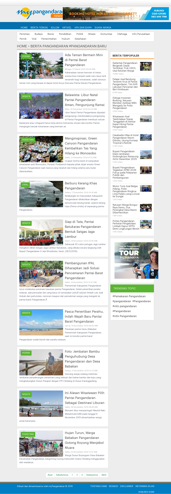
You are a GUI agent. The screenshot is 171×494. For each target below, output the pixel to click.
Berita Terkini (39, 28)
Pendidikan (68, 34)
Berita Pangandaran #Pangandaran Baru (69, 46)
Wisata (96, 34)
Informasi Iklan (144, 486)
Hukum (93, 39)
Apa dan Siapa (83, 28)
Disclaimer (126, 486)
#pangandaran (122, 301)
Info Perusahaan (29, 39)
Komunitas (112, 34)
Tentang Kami (98, 486)
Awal (50, 475)
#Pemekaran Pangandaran (129, 296)
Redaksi (113, 486)
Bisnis (53, 34)
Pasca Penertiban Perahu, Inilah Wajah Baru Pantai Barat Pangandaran (84, 316)
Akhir (103, 475)
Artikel (67, 28)
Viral (59, 39)
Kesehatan (108, 39)
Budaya (40, 34)
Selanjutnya (92, 475)
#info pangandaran (125, 306)
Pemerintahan (75, 39)
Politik (83, 34)
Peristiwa (25, 34)
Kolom (55, 28)
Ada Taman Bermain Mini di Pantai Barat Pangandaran (84, 60)
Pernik (47, 39)
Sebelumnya (62, 475)
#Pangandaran (141, 301)
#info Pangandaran (125, 316)
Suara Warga (103, 28)
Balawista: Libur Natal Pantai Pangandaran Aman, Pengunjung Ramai (85, 100)
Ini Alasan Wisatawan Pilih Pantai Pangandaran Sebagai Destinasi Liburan (84, 398)
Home (24, 28)
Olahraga (129, 34)
